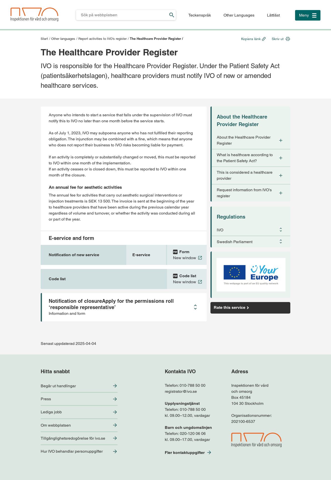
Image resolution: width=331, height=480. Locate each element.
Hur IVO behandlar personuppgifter (72, 451)
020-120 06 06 (193, 433)
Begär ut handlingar (58, 385)
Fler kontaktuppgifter (185, 452)
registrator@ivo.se (181, 391)
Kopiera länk (251, 39)
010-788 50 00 (192, 385)
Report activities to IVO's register (102, 39)
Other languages (63, 39)
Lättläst (273, 15)
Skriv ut (278, 39)
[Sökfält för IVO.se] (122, 15)
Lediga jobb (51, 412)
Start (44, 39)
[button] (124, 307)
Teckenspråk (199, 15)
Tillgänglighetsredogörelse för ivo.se (73, 438)
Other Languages (239, 15)
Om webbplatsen (56, 425)
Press (46, 399)
